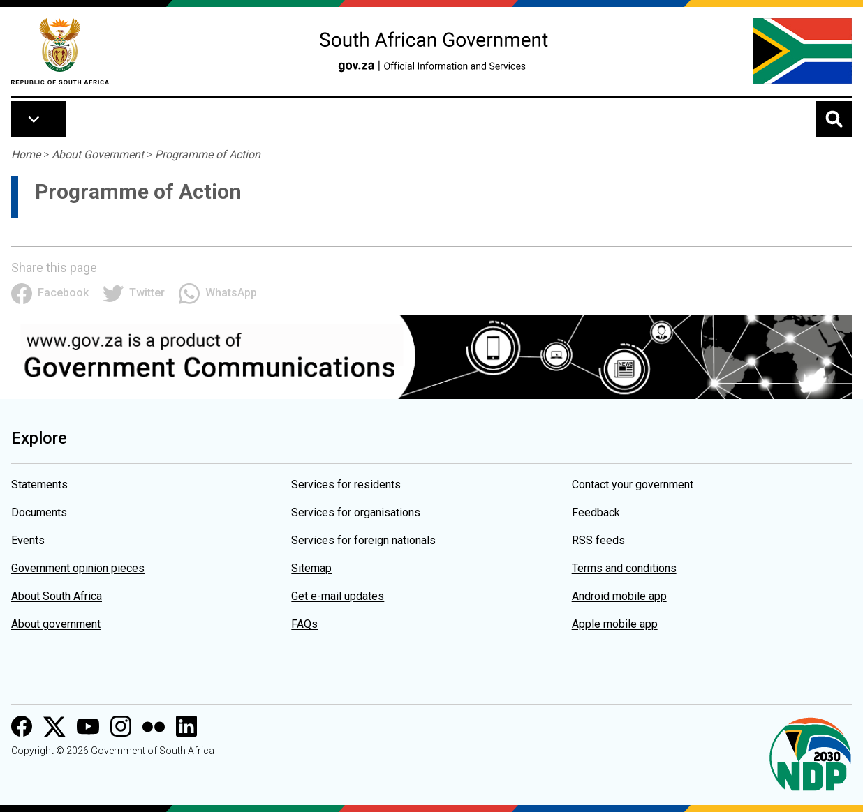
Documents (39, 512)
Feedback (596, 512)
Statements (39, 484)
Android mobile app (619, 596)
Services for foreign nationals (363, 540)
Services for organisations (355, 512)
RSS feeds (598, 540)
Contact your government (632, 484)
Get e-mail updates (337, 596)
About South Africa (56, 596)
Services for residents (346, 484)
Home (25, 154)
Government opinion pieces (78, 568)
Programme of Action (207, 154)
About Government (98, 154)
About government (56, 624)
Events (28, 540)
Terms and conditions (624, 568)
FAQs (304, 624)
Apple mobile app (615, 624)
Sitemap (311, 568)
